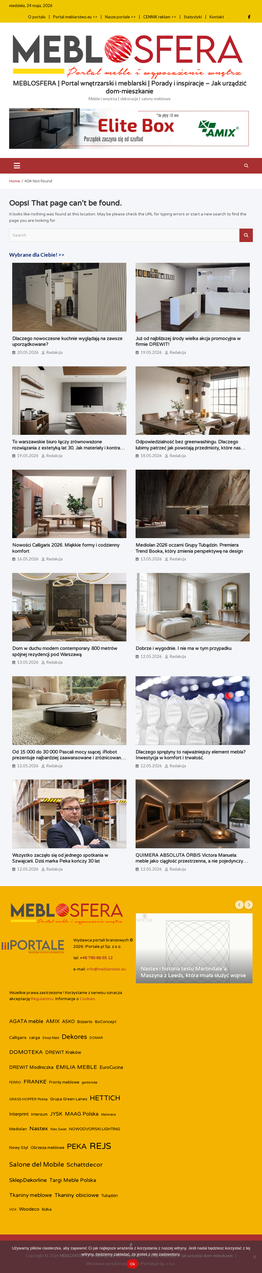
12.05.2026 (151, 656)
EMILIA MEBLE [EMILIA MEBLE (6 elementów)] (76, 1067)
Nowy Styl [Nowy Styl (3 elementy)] (18, 1147)
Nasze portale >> (120, 16)
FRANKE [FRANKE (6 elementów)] (35, 1082)
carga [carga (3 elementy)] (34, 1037)
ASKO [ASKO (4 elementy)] (68, 1021)
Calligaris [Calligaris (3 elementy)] (18, 1037)
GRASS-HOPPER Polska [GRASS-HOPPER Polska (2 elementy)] (28, 1099)
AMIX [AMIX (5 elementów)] (53, 1021)
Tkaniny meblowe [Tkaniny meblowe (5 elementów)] (30, 1195)
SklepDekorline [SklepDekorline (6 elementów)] (28, 1180)
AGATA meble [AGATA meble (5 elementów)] (26, 1021)
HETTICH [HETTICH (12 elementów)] (105, 1098)
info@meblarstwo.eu (106, 969)
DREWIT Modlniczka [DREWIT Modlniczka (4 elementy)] (31, 1067)
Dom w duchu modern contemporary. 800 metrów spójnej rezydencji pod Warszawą (64, 651)
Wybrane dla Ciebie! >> (36, 254)
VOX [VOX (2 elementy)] (12, 1210)
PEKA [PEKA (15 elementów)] (77, 1146)
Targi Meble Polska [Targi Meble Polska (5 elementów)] (72, 1180)
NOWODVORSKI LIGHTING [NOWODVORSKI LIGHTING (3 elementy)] (94, 1129)
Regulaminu (42, 998)
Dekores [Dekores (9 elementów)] (74, 1037)
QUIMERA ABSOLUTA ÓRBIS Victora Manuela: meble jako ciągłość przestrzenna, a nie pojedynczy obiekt (189, 861)
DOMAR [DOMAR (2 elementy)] (96, 1038)
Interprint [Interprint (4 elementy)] (19, 1114)
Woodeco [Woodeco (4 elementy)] (29, 1209)
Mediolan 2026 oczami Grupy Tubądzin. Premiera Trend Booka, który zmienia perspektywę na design (189, 548)
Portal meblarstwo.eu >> (75, 16)
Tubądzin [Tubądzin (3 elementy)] (109, 1195)
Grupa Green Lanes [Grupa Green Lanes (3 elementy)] (68, 1099)
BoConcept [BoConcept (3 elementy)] (105, 1021)
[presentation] (239, 905)
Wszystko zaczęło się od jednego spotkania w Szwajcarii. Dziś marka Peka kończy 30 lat (60, 858)
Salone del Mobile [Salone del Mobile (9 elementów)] (36, 1164)
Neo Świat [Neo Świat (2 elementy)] (58, 1129)
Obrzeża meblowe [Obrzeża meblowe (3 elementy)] (47, 1147)
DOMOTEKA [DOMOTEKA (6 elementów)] (26, 1052)
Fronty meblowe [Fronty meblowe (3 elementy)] (64, 1082)
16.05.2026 (27, 558)
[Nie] (254, 1257)
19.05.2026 (151, 352)
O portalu (36, 16)
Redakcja (54, 352)
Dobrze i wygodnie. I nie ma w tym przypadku (183, 648)
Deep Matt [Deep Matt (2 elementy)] (50, 1038)
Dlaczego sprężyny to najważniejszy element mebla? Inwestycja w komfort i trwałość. (191, 755)
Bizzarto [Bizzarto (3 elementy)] (85, 1021)
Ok (132, 1264)
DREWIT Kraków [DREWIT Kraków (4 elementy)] (63, 1052)
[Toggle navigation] (17, 166)
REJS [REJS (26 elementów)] (100, 1146)
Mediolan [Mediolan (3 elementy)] (18, 1129)
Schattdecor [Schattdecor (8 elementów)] (85, 1164)
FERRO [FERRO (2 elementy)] (15, 1082)
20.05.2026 (27, 352)
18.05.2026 (151, 455)
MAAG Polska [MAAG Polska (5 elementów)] (82, 1114)
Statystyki (193, 16)
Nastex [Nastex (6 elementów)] (38, 1128)
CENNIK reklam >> (159, 16)
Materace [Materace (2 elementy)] (108, 1115)
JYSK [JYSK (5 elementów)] (56, 1114)
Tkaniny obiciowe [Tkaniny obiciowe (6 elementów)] (76, 1195)
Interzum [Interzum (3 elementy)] (39, 1114)
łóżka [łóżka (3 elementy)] (47, 1209)
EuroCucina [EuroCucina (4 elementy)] (111, 1067)
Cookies (87, 998)
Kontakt (216, 16)
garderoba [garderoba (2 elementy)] (89, 1082)
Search (246, 235)
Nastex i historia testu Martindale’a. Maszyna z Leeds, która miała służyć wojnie (193, 972)
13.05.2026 (151, 558)
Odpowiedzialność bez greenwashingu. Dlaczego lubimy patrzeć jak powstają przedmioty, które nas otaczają (188, 448)
